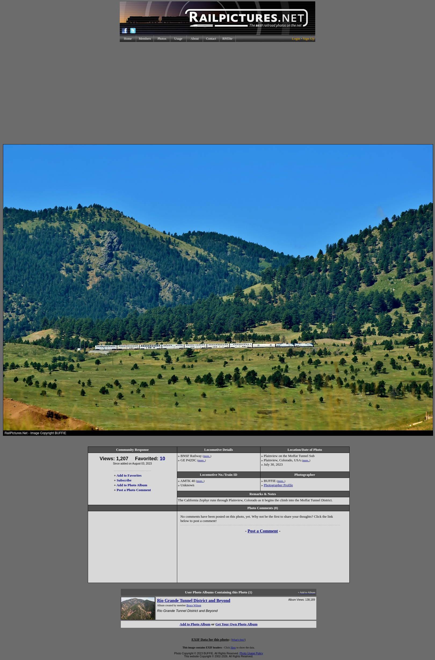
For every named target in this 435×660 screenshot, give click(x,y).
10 (162, 458)
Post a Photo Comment (134, 490)
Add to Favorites (129, 475)
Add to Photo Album (132, 485)
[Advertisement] (216, 93)
